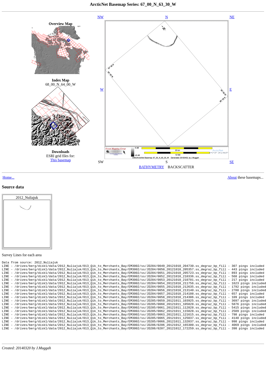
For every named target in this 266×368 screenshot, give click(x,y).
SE (232, 162)
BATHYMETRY (151, 167)
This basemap (60, 160)
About (232, 177)
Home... (8, 177)
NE (232, 17)
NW (100, 17)
